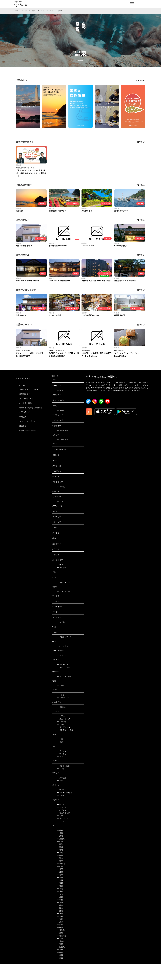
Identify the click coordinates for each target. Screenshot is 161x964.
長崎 (60, 952)
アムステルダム (64, 676)
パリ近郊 (61, 778)
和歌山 (61, 864)
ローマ (61, 821)
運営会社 (22, 426)
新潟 (60, 922)
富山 (60, 858)
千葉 (60, 900)
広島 (60, 916)
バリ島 (61, 487)
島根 (43, 11)
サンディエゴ (63, 727)
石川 (60, 914)
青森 (60, 883)
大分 (60, 894)
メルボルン (62, 568)
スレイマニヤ (63, 582)
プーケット (62, 754)
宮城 (60, 880)
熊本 (60, 861)
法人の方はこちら (26, 399)
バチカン (61, 810)
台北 (60, 742)
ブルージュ (62, 665)
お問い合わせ (24, 412)
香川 (60, 886)
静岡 (60, 911)
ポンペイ (61, 807)
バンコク (61, 757)
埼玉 (60, 869)
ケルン (61, 695)
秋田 (60, 847)
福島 (60, 853)
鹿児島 (61, 839)
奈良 (60, 919)
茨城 (60, 925)
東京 (60, 958)
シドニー (61, 655)
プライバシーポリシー (28, 421)
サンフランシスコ (65, 730)
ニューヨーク (63, 719)
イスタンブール (64, 637)
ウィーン (61, 565)
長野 (60, 927)
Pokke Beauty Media (27, 430)
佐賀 (60, 833)
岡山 (60, 908)
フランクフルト (64, 698)
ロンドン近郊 (63, 766)
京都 (60, 944)
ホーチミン (62, 646)
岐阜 (60, 872)
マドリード (62, 790)
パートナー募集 (25, 403)
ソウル (61, 686)
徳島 (60, 830)
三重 (60, 950)
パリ (60, 781)
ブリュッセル (63, 667)
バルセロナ (62, 795)
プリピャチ (62, 430)
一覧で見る (140, 80)
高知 (60, 844)
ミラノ (61, 816)
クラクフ (61, 390)
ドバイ (61, 410)
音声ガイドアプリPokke (28, 389)
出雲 (51, 11)
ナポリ (61, 805)
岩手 (60, 875)
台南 (60, 739)
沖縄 (60, 891)
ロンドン (61, 769)
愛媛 (60, 897)
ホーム (17, 11)
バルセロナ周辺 (64, 793)
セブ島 (61, 622)
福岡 (60, 889)
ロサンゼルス (63, 722)
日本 (34, 11)
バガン (61, 501)
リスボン (61, 707)
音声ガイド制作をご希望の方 (30, 408)
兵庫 (60, 902)
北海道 (61, 941)
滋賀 (60, 878)
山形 (60, 866)
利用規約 (22, 417)
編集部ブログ (24, 394)
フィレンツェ (63, 818)
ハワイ (61, 724)
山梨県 (61, 947)
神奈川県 (61, 936)
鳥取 (60, 836)
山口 (60, 841)
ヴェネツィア (63, 813)
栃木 (60, 905)
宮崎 (60, 850)
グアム (61, 716)
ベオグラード (63, 440)
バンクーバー (63, 591)
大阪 (60, 939)
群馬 (60, 933)
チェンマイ (62, 751)
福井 (60, 855)
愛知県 (61, 930)
